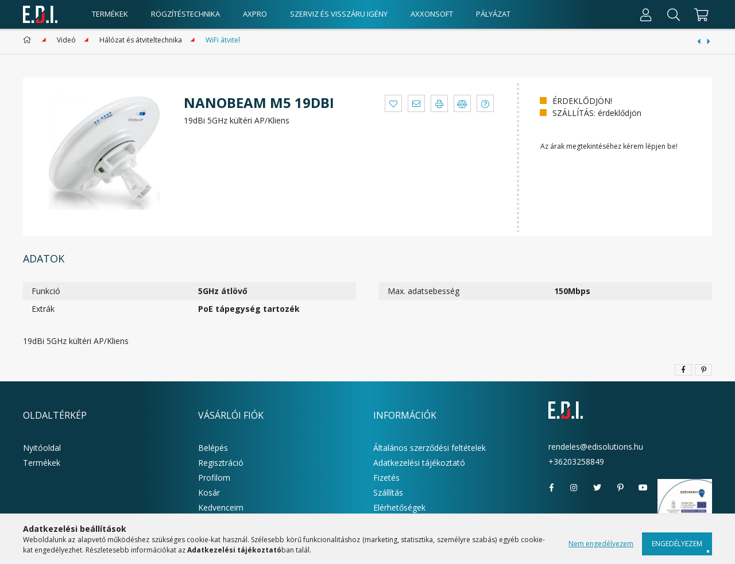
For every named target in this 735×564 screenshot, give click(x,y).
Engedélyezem (677, 543)
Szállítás (388, 492)
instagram (574, 487)
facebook (551, 487)
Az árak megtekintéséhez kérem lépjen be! (609, 146)
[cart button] (699, 14)
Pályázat (493, 14)
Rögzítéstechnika (185, 14)
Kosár (209, 492)
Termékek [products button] (110, 14)
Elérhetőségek (399, 507)
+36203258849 (576, 461)
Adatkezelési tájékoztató (419, 462)
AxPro (255, 14)
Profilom (214, 477)
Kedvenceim (220, 507)
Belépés (213, 447)
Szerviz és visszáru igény (339, 14)
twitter (597, 487)
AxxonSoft (432, 14)
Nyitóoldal (42, 447)
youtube (643, 487)
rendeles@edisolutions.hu (595, 446)
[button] (393, 103)
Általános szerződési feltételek (429, 447)
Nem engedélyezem (600, 543)
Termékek (41, 462)
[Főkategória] (29, 40)
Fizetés (386, 477)
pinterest (620, 487)
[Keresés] (673, 14)
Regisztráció (220, 462)
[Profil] (646, 14)
